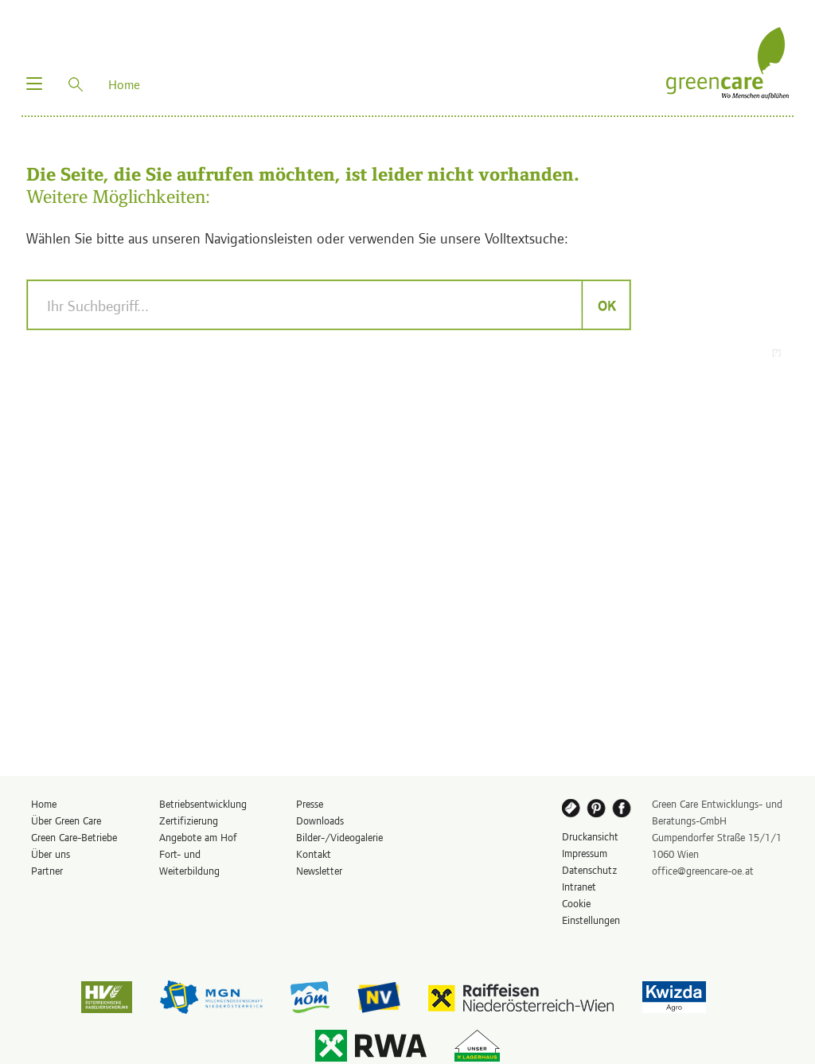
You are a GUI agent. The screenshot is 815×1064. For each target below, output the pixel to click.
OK (606, 304)
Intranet (579, 886)
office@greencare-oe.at (703, 870)
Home (44, 803)
